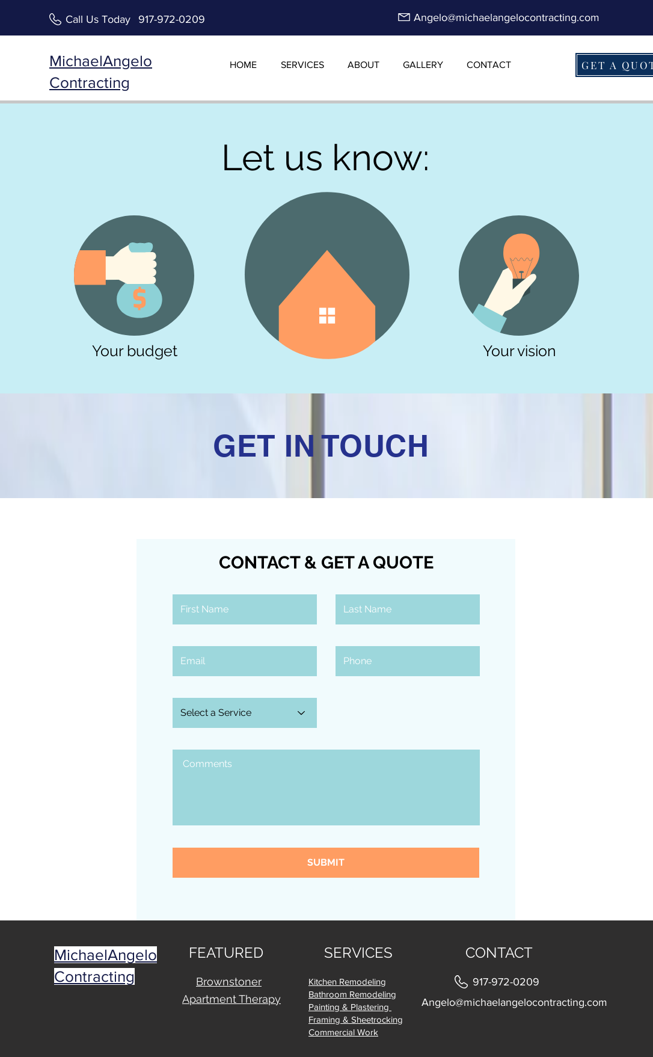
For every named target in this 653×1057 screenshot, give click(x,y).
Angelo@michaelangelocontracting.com (506, 17)
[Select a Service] (245, 713)
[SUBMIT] (326, 863)
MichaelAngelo (105, 954)
